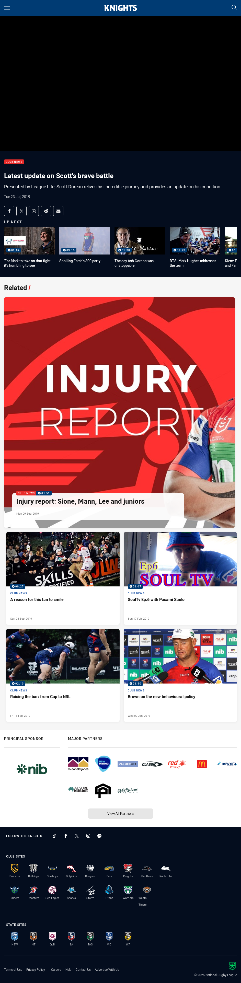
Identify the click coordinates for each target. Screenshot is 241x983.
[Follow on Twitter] (77, 835)
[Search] (234, 8)
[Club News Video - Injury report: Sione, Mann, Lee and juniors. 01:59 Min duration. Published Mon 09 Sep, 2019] (119, 412)
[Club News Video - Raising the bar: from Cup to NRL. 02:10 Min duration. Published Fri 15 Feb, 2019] (63, 675)
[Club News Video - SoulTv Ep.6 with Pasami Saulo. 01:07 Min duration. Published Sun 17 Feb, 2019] (180, 578)
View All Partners (120, 813)
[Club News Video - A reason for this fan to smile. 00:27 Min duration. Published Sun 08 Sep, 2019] (63, 578)
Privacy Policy (35, 969)
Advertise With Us (107, 969)
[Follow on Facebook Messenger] (99, 835)
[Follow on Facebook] (66, 835)
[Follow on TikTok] (54, 835)
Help (68, 969)
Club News (14, 162)
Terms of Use (13, 969)
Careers (56, 969)
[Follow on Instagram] (88, 835)
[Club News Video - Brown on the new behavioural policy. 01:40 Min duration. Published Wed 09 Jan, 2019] (180, 675)
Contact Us (83, 969)
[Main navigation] (7, 8)
